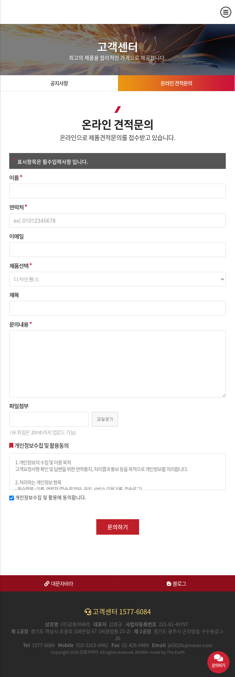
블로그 (176, 583)
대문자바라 (58, 583)
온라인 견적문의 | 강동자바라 (32, 11)
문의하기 (117, 527)
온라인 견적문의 (176, 83)
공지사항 (59, 83)
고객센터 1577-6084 (117, 612)
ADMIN (141, 652)
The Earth (176, 652)
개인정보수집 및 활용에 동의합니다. (47, 497)
